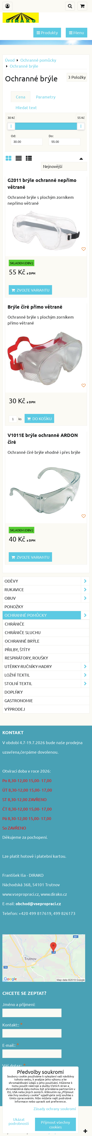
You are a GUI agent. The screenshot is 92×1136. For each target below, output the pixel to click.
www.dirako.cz (54, 893)
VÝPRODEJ (14, 708)
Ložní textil (46, 675)
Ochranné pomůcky (46, 615)
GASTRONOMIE (18, 700)
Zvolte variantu (30, 289)
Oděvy (46, 581)
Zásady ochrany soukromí (55, 1108)
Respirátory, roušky (26, 657)
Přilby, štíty (17, 649)
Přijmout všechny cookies (55, 1124)
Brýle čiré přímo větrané (35, 307)
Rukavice (46, 589)
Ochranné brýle (22, 640)
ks (15, 419)
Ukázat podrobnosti (19, 1121)
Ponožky (13, 606)
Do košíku (39, 418)
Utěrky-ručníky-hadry (46, 666)
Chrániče (14, 623)
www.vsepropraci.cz (20, 893)
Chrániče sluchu (23, 632)
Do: (64, 139)
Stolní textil (46, 683)
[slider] (11, 126)
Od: (27, 139)
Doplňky (13, 691)
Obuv (46, 598)
